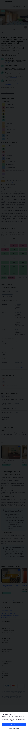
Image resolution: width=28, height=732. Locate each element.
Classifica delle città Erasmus (8, 627)
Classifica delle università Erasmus (9, 629)
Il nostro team (5, 660)
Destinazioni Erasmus (6, 620)
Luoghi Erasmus (5, 644)
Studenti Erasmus (5, 631)
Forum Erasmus (5, 637)
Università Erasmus (6, 625)
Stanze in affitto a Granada (9, 614)
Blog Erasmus (5, 639)
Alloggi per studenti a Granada (10, 612)
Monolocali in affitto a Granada (10, 610)
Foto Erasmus (5, 652)
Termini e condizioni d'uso (7, 662)
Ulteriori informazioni (10, 63)
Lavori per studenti (5, 648)
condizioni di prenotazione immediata (16, 69)
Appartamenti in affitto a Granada (11, 609)
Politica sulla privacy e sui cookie (8, 664)
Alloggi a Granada (7, 607)
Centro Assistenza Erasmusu (8, 658)
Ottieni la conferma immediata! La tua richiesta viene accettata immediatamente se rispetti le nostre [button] (16, 68)
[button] (13, 84)
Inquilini (3, 650)
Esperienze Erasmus (6, 641)
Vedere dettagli (13, 77)
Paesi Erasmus (5, 623)
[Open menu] (2, 2)
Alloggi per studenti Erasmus (8, 646)
